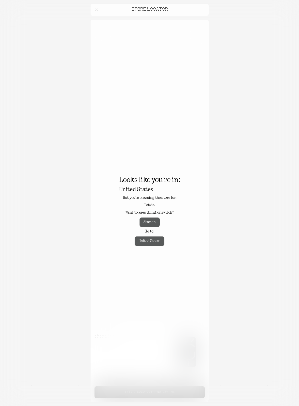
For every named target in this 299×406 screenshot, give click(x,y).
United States (149, 241)
